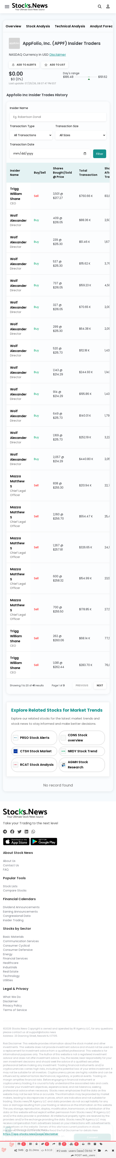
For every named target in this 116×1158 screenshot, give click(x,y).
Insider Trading (13, 920)
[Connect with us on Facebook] (12, 832)
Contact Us (11, 865)
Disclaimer (57, 54)
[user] (108, 6)
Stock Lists (10, 886)
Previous (82, 685)
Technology (11, 976)
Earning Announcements (20, 912)
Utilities (8, 980)
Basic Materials (13, 937)
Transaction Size (66, 126)
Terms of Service (15, 1010)
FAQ (6, 870)
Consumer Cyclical (16, 946)
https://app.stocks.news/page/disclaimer (30, 1134)
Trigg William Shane (16, 193)
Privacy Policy (12, 1006)
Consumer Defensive (18, 950)
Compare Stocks (14, 890)
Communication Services (21, 941)
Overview (13, 26)
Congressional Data (17, 916)
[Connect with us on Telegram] (5, 832)
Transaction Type (22, 126)
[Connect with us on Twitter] (19, 832)
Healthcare (10, 963)
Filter (99, 154)
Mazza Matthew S (17, 481)
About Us (9, 861)
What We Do (12, 997)
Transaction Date (22, 144)
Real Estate (10, 972)
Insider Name (19, 108)
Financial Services (15, 958)
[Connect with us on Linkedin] (26, 832)
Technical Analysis (70, 26)
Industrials (10, 967)
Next (100, 685)
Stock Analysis (38, 26)
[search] (100, 6)
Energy (7, 954)
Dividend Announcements (21, 907)
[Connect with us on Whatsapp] (33, 832)
